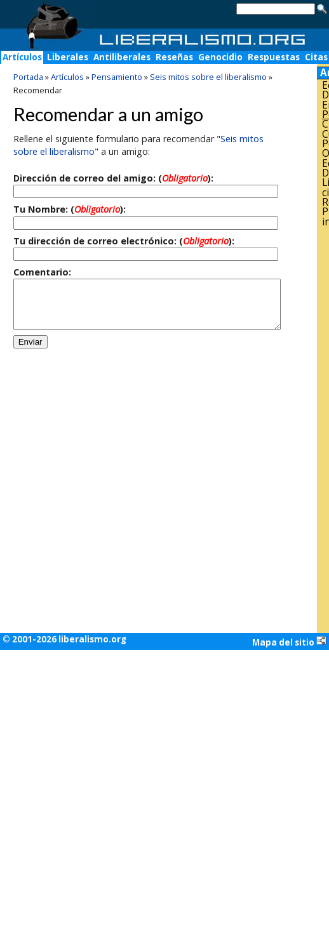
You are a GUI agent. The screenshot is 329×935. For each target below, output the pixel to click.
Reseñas (174, 57)
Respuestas (274, 57)
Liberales (67, 57)
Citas (316, 57)
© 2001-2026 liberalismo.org (64, 639)
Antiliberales (122, 57)
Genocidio (220, 57)
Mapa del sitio (289, 641)
